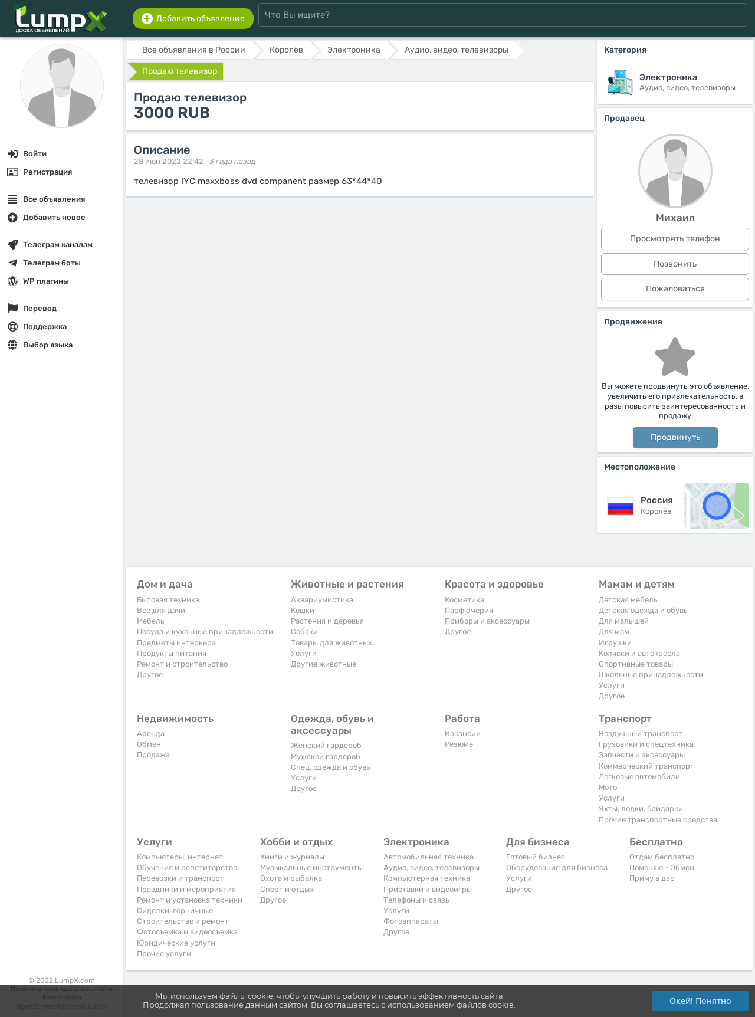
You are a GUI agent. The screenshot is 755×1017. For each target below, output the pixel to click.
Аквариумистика (322, 599)
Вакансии (463, 733)
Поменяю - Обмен (661, 867)
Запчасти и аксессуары (642, 754)
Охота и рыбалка (291, 878)
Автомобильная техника (428, 856)
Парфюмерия (469, 610)
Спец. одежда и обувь (330, 767)
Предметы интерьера (176, 642)
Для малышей (624, 620)
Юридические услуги (176, 943)
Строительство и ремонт (183, 921)
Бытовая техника (168, 599)
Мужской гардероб (325, 756)
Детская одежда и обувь (643, 610)
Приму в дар (652, 878)
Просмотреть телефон (675, 239)
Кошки (302, 610)
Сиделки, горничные (175, 910)
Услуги (304, 653)
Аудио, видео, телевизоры (431, 867)
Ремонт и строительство (182, 664)
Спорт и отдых (287, 889)
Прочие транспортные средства (658, 819)
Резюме (459, 744)
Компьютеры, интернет (180, 856)
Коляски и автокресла (639, 653)
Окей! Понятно (700, 1000)
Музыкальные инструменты (311, 867)
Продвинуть (675, 437)
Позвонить (675, 264)
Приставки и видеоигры (427, 889)
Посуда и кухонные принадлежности (205, 631)
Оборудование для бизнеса (557, 867)
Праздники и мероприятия (186, 889)
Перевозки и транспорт (180, 878)
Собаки (304, 631)
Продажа (153, 754)
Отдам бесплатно (661, 856)
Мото (608, 787)
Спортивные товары (636, 664)
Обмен (149, 744)
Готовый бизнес (535, 856)
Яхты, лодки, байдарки (641, 808)
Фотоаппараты (410, 921)
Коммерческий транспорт (646, 766)
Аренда (151, 733)
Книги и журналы (292, 856)
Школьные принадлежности (651, 674)
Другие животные (323, 664)
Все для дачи (161, 610)
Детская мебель (628, 599)
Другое (150, 674)
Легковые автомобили (639, 776)
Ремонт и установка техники (189, 899)
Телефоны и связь (416, 899)
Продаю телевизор (179, 71)
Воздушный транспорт (641, 733)
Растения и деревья (327, 620)
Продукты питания (171, 653)
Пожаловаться (675, 289)
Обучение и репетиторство (187, 867)
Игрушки (615, 642)
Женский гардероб (326, 745)
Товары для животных (331, 642)
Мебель (151, 620)
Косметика (464, 599)
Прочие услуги (164, 953)
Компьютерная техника (426, 878)
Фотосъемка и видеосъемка (187, 931)
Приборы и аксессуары (487, 620)
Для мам (614, 631)
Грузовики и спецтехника (646, 744)
